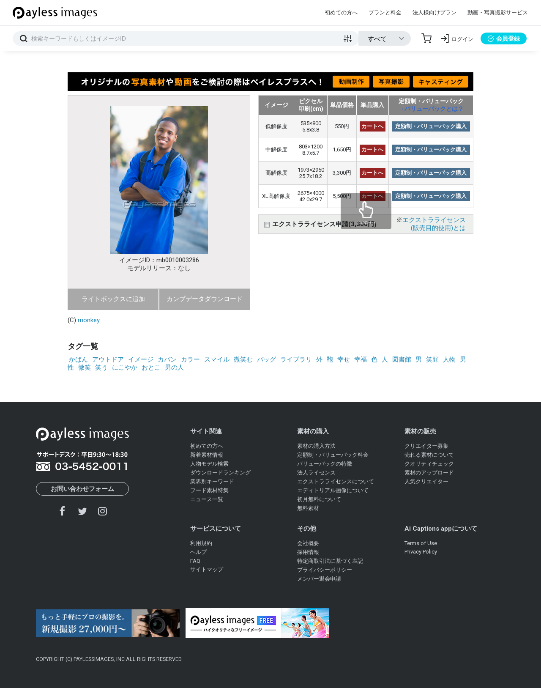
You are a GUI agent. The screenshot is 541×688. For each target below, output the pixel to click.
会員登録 (503, 38)
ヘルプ (198, 552)
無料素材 (308, 508)
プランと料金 (385, 12)
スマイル (217, 359)
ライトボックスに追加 (113, 299)
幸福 (360, 359)
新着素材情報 (206, 455)
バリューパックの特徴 (324, 463)
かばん (78, 359)
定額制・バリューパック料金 (333, 455)
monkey (89, 320)
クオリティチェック (429, 463)
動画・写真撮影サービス (497, 12)
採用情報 (308, 552)
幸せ (343, 359)
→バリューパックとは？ (431, 108)
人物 (449, 359)
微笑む (243, 359)
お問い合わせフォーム (82, 489)
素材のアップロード (429, 472)
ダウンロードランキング (220, 472)
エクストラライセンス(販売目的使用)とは (434, 224)
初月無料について (319, 499)
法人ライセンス (316, 472)
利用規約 (201, 543)
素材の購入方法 (316, 446)
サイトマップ (206, 569)
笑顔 (432, 359)
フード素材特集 (209, 490)
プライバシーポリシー (324, 570)
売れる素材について (429, 455)
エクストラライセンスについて (335, 481)
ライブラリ (296, 359)
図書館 (401, 359)
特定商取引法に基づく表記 (330, 561)
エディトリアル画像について (333, 490)
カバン (167, 359)
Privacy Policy (420, 551)
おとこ (151, 367)
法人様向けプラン (434, 12)
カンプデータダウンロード (205, 299)
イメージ (140, 359)
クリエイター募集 (426, 446)
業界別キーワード (212, 481)
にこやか (124, 367)
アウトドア (108, 359)
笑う (101, 367)
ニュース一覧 (206, 499)
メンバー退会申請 (319, 579)
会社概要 (308, 543)
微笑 (84, 367)
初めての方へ (341, 12)
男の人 (174, 367)
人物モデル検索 (209, 463)
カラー (190, 359)
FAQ (195, 561)
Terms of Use (420, 543)
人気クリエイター (426, 481)
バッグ (266, 359)
